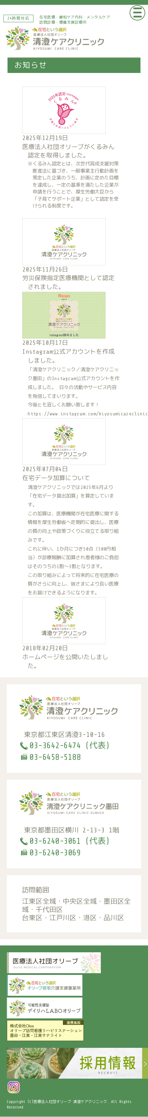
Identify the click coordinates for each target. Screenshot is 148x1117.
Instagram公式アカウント (81, 378)
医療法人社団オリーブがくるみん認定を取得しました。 (71, 176)
